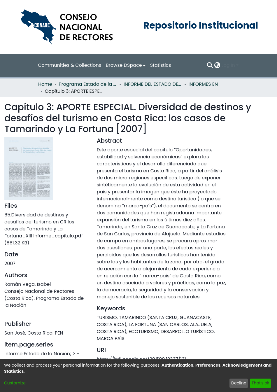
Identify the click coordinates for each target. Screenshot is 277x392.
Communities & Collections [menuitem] (69, 65)
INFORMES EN (203, 84)
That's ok (260, 383)
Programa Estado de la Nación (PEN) (88, 84)
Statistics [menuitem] (160, 65)
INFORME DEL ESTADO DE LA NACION (153, 84)
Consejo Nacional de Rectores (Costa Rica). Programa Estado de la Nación (44, 298)
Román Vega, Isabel (27, 284)
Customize (15, 383)
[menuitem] (125, 65)
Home (45, 84)
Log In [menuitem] (228, 65)
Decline (238, 383)
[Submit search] (210, 65)
